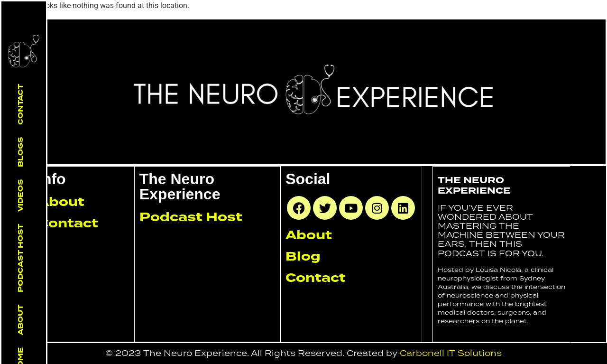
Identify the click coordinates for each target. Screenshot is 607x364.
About (20, 320)
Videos (20, 195)
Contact (20, 104)
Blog (303, 256)
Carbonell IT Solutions (451, 353)
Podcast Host (20, 258)
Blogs (20, 152)
